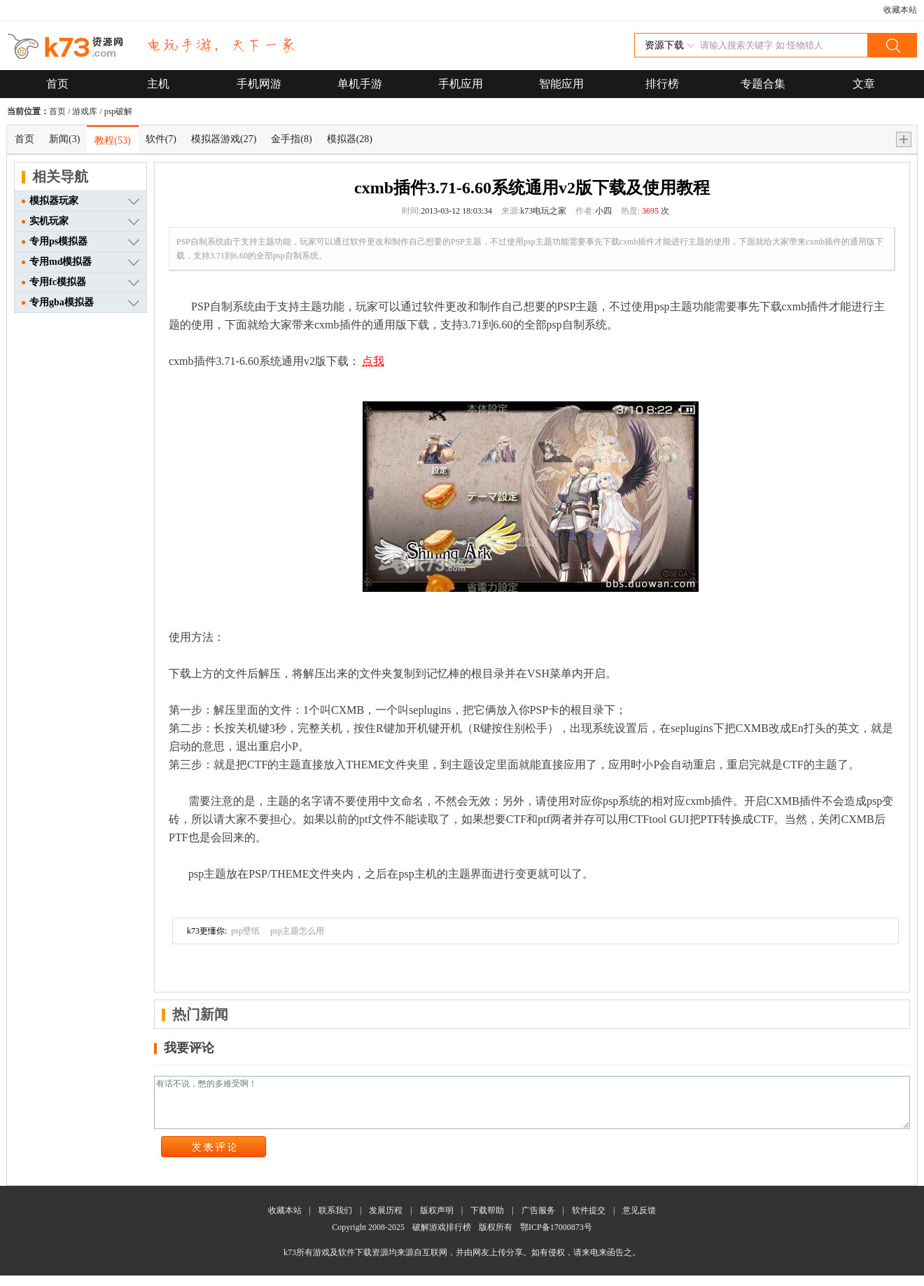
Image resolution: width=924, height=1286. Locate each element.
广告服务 (538, 1221)
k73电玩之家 (543, 211)
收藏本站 (900, 10)
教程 (112, 140)
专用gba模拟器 (58, 302)
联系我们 (335, 1221)
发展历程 (385, 1221)
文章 (864, 84)
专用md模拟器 (57, 261)
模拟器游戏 (223, 139)
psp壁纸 (245, 931)
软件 (161, 139)
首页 (57, 84)
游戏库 (84, 111)
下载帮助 (487, 1221)
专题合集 (763, 84)
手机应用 (460, 84)
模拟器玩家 (50, 200)
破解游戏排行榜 (442, 1238)
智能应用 (561, 84)
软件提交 (589, 1221)
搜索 (891, 45)
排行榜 (662, 84)
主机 (158, 84)
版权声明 (437, 1221)
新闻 (64, 139)
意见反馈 (639, 1221)
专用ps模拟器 (55, 241)
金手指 (291, 139)
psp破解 (118, 111)
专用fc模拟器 (54, 282)
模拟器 (349, 139)
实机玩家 (45, 221)
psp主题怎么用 (297, 931)
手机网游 (259, 84)
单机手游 (359, 84)
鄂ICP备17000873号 (556, 1238)
